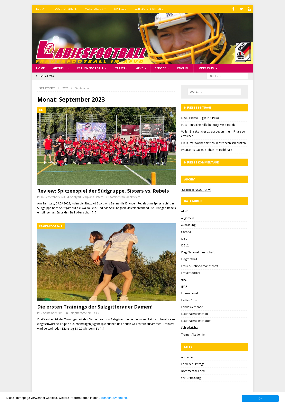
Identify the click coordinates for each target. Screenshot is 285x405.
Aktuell (59, 68)
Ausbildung (188, 224)
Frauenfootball (90, 68)
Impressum (120, 8)
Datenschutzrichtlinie (149, 8)
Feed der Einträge (192, 363)
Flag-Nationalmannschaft (198, 252)
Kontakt (41, 8)
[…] (94, 212)
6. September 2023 (51, 312)
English (183, 68)
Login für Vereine (65, 8)
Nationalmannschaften (196, 320)
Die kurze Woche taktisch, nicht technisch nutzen (213, 142)
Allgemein (187, 218)
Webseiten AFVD (94, 8)
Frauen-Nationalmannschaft (199, 266)
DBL (184, 238)
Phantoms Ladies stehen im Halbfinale (206, 149)
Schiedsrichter (190, 327)
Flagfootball (189, 259)
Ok (260, 398)
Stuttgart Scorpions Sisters (86, 196)
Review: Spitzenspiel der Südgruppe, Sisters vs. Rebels (103, 190)
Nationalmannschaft (194, 313)
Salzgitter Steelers (80, 312)
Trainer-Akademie (193, 334)
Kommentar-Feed (193, 370)
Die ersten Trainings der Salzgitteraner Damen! (95, 306)
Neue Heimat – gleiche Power (201, 117)
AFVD (140, 68)
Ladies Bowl (189, 300)
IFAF (184, 286)
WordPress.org (191, 377)
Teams (120, 68)
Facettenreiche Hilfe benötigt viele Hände (208, 124)
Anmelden (187, 357)
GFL (183, 279)
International (189, 293)
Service (160, 68)
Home (40, 68)
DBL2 (185, 245)
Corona (186, 231)
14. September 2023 (52, 196)
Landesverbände (192, 307)
